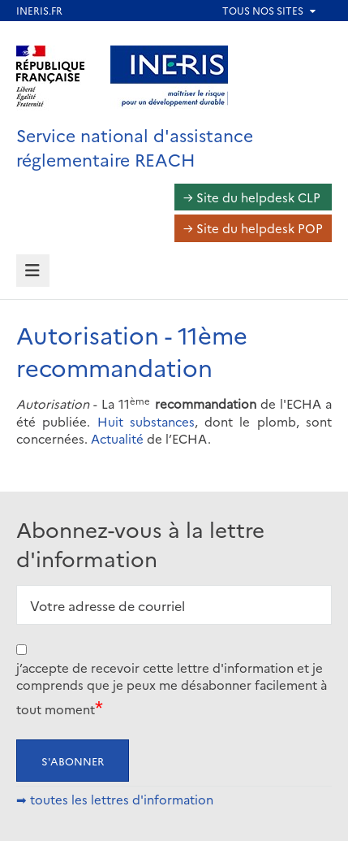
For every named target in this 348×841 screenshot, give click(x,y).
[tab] (32, 271)
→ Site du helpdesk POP (253, 227)
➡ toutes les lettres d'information (114, 799)
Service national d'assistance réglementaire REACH (134, 147)
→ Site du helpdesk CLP (251, 197)
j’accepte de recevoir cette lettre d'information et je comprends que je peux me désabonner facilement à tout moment (171, 688)
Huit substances (146, 421)
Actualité (117, 438)
